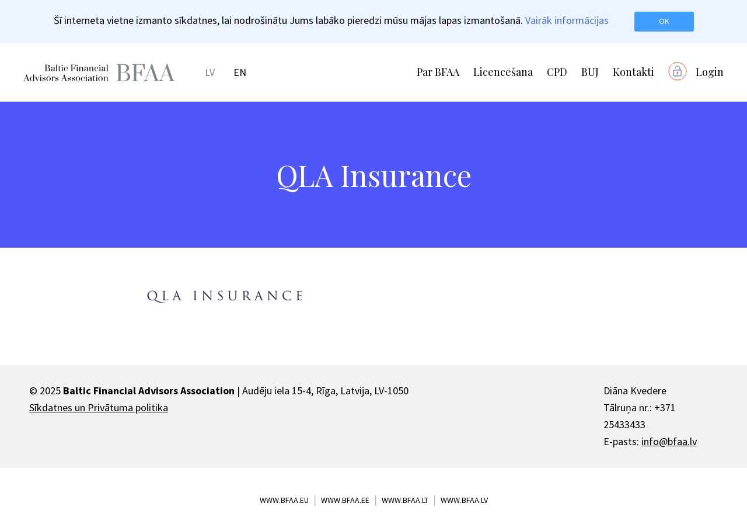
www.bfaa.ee (345, 500)
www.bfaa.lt (405, 500)
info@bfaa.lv (669, 441)
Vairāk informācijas (567, 20)
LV (210, 72)
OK (664, 21)
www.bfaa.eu (284, 500)
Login (710, 72)
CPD (557, 72)
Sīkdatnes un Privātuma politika (98, 407)
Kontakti (633, 72)
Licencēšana (503, 72)
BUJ (590, 72)
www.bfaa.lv (464, 500)
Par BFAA (438, 72)
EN (239, 72)
